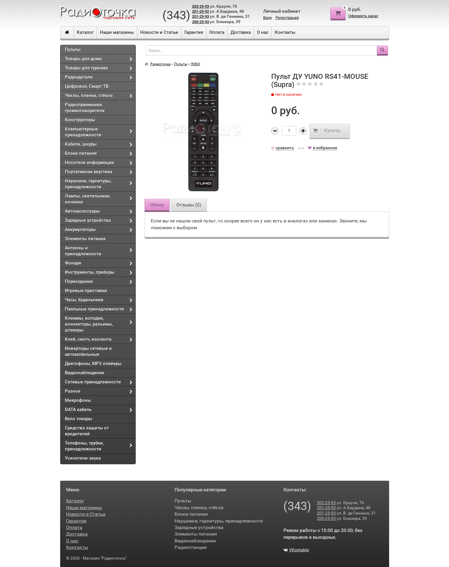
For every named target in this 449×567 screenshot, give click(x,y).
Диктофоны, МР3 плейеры (93, 363)
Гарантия (193, 32)
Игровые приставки (86, 290)
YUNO (195, 64)
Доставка (241, 32)
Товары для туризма (86, 68)
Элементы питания (85, 238)
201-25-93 (200, 16)
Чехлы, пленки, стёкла (89, 95)
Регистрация (287, 17)
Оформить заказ (363, 16)
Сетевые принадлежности (93, 382)
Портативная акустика (88, 171)
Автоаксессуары (82, 211)
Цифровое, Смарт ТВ (86, 86)
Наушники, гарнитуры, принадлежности (88, 183)
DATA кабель (78, 409)
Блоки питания (81, 153)
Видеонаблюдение (84, 372)
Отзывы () (188, 205)
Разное (72, 391)
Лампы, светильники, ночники (88, 199)
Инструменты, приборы (89, 272)
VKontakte (296, 549)
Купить (327, 130)
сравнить (285, 147)
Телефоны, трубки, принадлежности (84, 446)
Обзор (157, 205)
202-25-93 (200, 6)
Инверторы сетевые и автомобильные (88, 351)
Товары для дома (83, 58)
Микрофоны (78, 400)
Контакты (285, 32)
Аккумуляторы (80, 229)
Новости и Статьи (159, 32)
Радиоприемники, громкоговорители (85, 107)
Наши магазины (117, 32)
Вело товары (78, 418)
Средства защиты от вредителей (87, 431)
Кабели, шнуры (81, 144)
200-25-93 (200, 22)
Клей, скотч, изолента (88, 339)
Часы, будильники (84, 299)
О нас (263, 32)
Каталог (85, 32)
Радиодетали (79, 77)
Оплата (216, 32)
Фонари (73, 263)
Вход (267, 17)
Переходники (79, 281)
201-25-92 (200, 11)
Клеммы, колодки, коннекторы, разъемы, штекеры (89, 324)
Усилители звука (83, 458)
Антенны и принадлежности (83, 251)
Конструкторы (80, 119)
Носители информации (89, 162)
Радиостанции (191, 547)
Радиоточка (160, 64)
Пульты (73, 49)
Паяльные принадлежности (94, 309)
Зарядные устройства (88, 220)
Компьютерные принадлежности (83, 132)
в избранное (325, 147)
